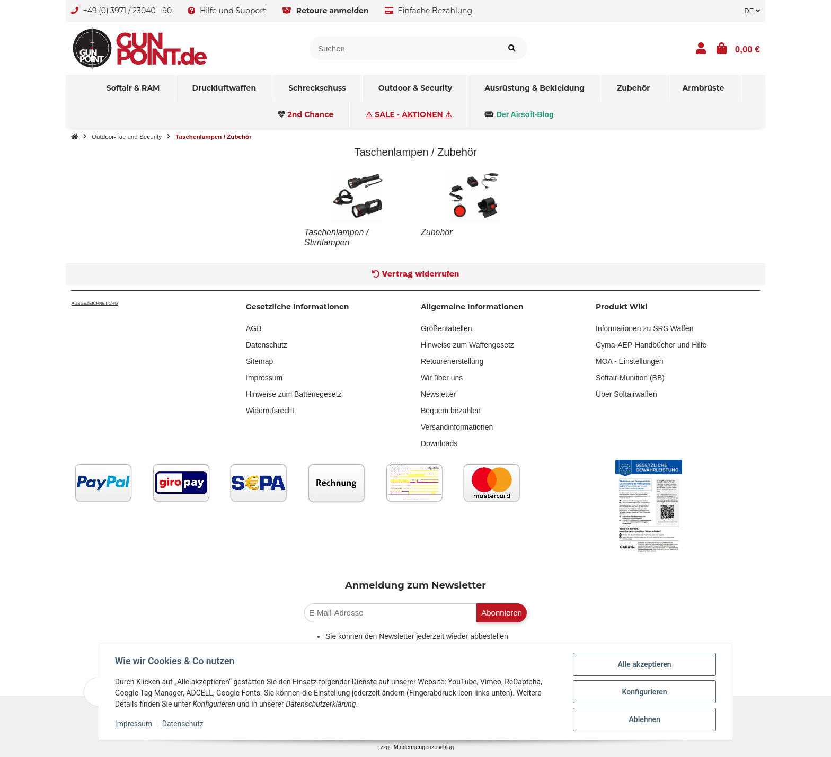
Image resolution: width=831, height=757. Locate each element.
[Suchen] (404, 48)
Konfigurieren (644, 692)
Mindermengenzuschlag (424, 747)
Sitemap (259, 361)
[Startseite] (74, 136)
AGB (254, 328)
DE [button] (752, 11)
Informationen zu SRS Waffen (644, 328)
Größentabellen (446, 328)
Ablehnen (644, 719)
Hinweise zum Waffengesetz (467, 345)
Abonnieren (501, 612)
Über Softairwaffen (626, 394)
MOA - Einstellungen (630, 361)
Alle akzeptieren (644, 664)
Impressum (264, 377)
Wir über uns (442, 377)
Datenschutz (266, 345)
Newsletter (438, 394)
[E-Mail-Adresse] (390, 613)
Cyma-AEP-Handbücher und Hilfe (651, 345)
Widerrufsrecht (270, 410)
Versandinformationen (457, 427)
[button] (701, 48)
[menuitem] (133, 88)
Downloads (439, 443)
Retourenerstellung (452, 361)
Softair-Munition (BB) (630, 377)
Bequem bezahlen (451, 410)
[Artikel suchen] (512, 48)
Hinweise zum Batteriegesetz (294, 394)
